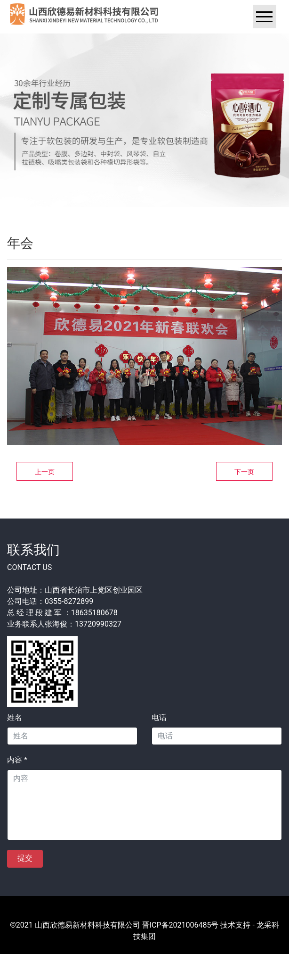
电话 (159, 717)
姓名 (14, 717)
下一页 (244, 472)
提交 (24, 858)
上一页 (45, 472)
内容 (17, 759)
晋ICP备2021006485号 (180, 925)
